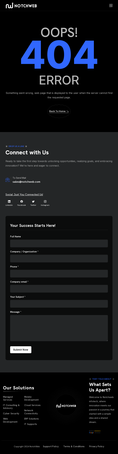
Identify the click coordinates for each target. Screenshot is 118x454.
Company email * (19, 282)
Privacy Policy (96, 446)
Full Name (15, 236)
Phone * (14, 267)
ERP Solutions (31, 418)
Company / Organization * (24, 252)
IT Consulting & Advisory (11, 407)
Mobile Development (31, 398)
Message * (15, 312)
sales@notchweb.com (26, 181)
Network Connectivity (31, 412)
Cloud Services (32, 405)
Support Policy (51, 446)
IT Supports (30, 424)
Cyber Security (11, 413)
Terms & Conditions (74, 446)
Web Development (10, 420)
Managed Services (8, 398)
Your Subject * (17, 297)
